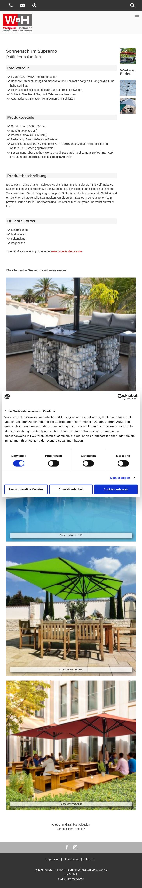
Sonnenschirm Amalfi (70, 828)
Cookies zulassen (116, 489)
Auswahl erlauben (71, 489)
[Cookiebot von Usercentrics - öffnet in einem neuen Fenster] (120, 397)
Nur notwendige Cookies (26, 489)
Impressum (53, 859)
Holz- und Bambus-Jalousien (72, 824)
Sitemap (88, 859)
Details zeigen (120, 477)
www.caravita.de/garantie (66, 251)
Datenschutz (72, 859)
